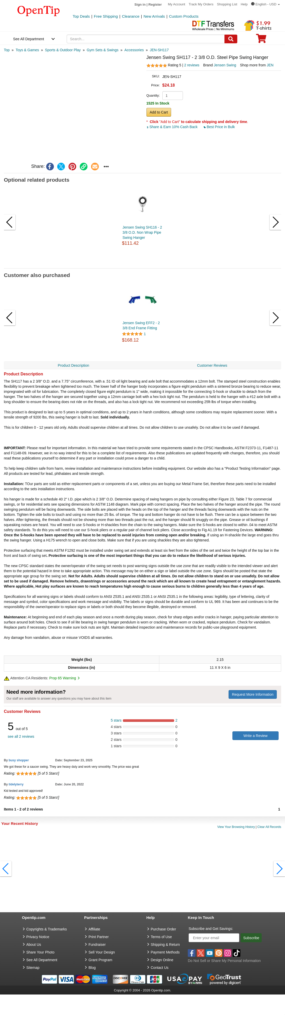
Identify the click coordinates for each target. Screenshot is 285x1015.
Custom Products (184, 16)
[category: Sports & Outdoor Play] (63, 50)
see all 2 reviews (21, 736)
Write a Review (255, 736)
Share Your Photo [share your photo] (40, 952)
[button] (265, 4)
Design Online (162, 960)
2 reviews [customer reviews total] (191, 65)
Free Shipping (106, 16)
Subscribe (251, 938)
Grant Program (100, 960)
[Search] (230, 39)
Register (155, 4)
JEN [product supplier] (270, 65)
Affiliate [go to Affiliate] (94, 929)
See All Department (28, 39)
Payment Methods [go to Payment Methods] (165, 952)
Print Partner (99, 937)
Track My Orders (201, 4)
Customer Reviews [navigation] (212, 365)
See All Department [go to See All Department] (41, 960)
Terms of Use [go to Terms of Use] (161, 937)
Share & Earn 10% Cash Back (172, 127)
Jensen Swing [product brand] (225, 65)
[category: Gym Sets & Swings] (103, 50)
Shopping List (227, 4)
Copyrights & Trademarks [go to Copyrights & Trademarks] (46, 929)
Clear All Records (269, 827)
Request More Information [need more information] (252, 694)
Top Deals (81, 16)
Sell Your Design (102, 952)
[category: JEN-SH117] (159, 50)
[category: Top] (7, 50)
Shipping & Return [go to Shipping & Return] (165, 944)
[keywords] (146, 39)
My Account (176, 4)
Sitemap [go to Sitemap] (33, 968)
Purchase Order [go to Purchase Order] (163, 929)
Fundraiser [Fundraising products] (97, 944)
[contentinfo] (38, 10)
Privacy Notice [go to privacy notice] (37, 937)
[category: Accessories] (134, 50)
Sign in (139, 4)
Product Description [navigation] (73, 365)
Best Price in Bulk (219, 127)
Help (244, 4)
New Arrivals (154, 16)
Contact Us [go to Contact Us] (160, 968)
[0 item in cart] (261, 40)
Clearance (130, 16)
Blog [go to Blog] (92, 968)
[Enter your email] (214, 937)
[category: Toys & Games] (27, 50)
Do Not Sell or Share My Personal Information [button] (224, 961)
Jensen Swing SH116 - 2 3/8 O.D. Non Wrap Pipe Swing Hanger (142, 232)
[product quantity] (172, 95)
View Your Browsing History (236, 827)
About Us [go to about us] (33, 944)
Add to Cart (159, 112)
